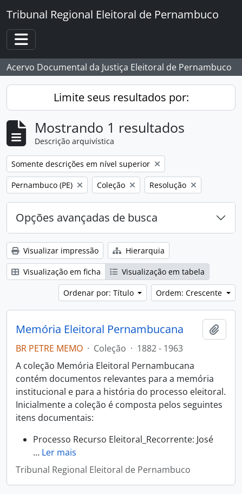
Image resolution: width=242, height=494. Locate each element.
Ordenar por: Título (99, 293)
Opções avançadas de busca (87, 217)
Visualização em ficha (56, 271)
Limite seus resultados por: (121, 97)
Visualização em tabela (157, 271)
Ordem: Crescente (190, 293)
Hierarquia (139, 250)
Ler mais (59, 452)
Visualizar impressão (55, 250)
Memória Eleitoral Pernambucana (100, 329)
